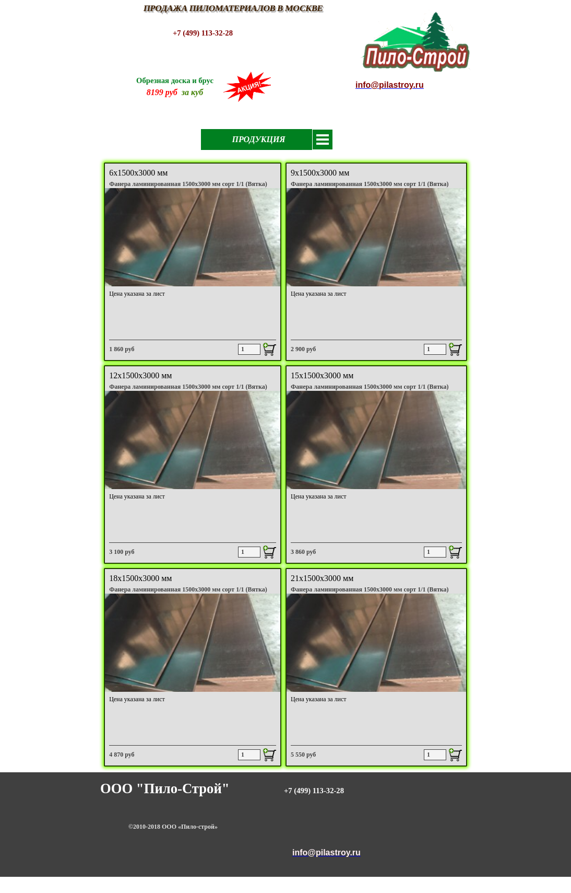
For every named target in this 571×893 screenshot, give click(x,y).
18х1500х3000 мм (140, 578)
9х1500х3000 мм (320, 172)
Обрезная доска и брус (174, 80)
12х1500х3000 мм (140, 375)
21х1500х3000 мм (322, 578)
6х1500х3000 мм (138, 172)
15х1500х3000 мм (322, 375)
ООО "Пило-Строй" (165, 788)
